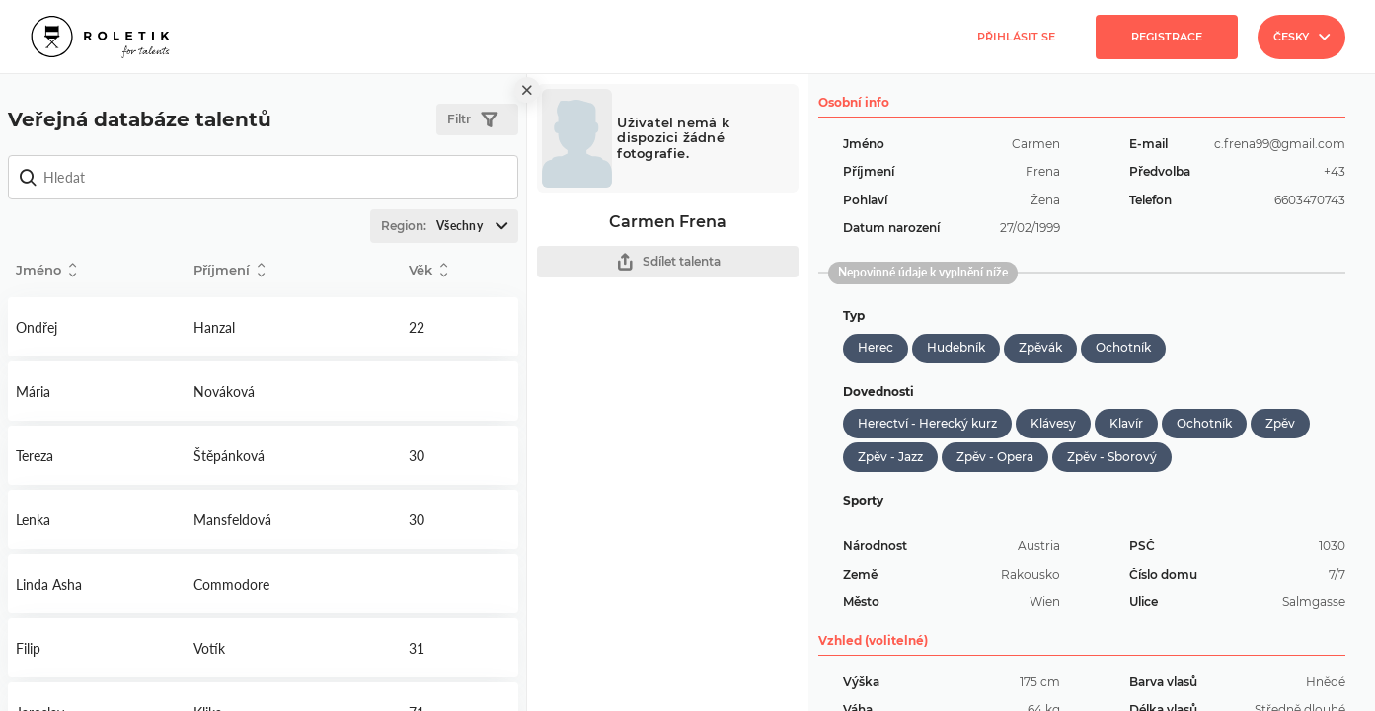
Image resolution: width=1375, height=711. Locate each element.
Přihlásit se (1016, 36)
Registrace (1166, 36)
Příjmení (229, 270)
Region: (449, 226)
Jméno (46, 270)
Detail (97, 326)
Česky (1301, 36)
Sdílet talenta (668, 262)
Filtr (472, 120)
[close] (527, 90)
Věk (428, 270)
